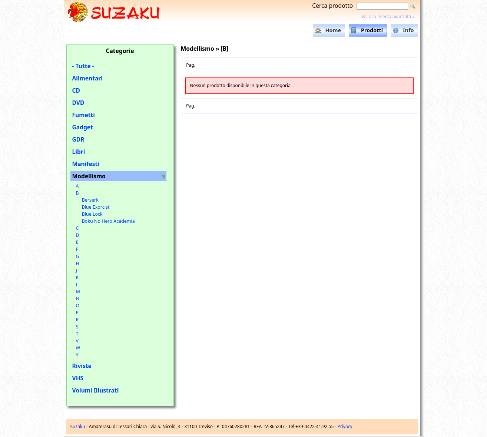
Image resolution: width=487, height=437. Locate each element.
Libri (78, 152)
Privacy (345, 426)
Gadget (82, 127)
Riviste (82, 366)
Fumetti (83, 115)
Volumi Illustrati (95, 390)
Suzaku (77, 426)
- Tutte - (83, 66)
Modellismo (89, 176)
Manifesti (85, 164)
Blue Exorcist (96, 207)
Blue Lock (92, 214)
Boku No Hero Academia (108, 221)
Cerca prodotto (332, 5)
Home (333, 30)
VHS (78, 378)
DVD (78, 103)
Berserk (90, 200)
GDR (78, 139)
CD (76, 90)
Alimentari (87, 78)
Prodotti (372, 30)
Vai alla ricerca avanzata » (387, 16)
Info (408, 30)
